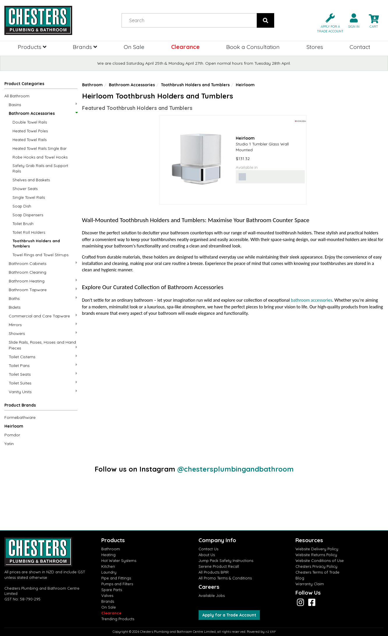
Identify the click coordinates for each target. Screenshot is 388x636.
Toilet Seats (43, 374)
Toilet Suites (43, 383)
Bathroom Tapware (43, 289)
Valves (107, 595)
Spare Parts (111, 589)
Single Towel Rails (29, 197)
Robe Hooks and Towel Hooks (40, 157)
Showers (43, 333)
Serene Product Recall (219, 566)
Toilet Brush (23, 223)
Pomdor (12, 435)
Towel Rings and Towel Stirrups (40, 254)
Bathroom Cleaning (27, 272)
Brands (85, 46)
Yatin (9, 443)
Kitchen (108, 566)
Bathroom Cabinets (43, 263)
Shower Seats (25, 188)
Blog (299, 578)
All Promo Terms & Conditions (225, 578)
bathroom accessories (311, 300)
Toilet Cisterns (43, 356)
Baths (43, 298)
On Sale (134, 46)
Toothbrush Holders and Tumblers (36, 243)
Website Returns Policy (316, 554)
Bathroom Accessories (43, 113)
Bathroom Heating (43, 281)
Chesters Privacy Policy (316, 566)
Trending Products (117, 618)
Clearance (185, 46)
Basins (43, 104)
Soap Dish (22, 206)
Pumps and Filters (117, 583)
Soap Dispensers (28, 214)
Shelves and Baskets (31, 180)
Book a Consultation (253, 46)
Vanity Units (43, 391)
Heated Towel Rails (30, 139)
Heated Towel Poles (30, 131)
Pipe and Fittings (116, 578)
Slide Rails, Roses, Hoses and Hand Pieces (43, 345)
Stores (314, 46)
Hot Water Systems (118, 560)
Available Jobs (212, 595)
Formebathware (20, 417)
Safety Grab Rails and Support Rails (40, 168)
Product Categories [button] (24, 83)
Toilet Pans (43, 365)
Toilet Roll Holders (29, 232)
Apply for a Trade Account (229, 615)
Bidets (15, 307)
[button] (327, 23)
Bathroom (92, 84)
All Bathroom (16, 96)
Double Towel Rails (30, 122)
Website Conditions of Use (319, 560)
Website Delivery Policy (316, 549)
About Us (207, 554)
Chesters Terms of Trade (317, 572)
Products (32, 46)
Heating (108, 554)
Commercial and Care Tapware (43, 316)
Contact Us (208, 549)
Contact (360, 46)
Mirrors (43, 324)
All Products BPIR (214, 572)
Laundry (108, 572)
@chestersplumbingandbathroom (235, 469)
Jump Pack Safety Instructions (226, 560)
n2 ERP (270, 632)
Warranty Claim (309, 583)
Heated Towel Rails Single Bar (40, 148)
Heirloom (13, 426)
